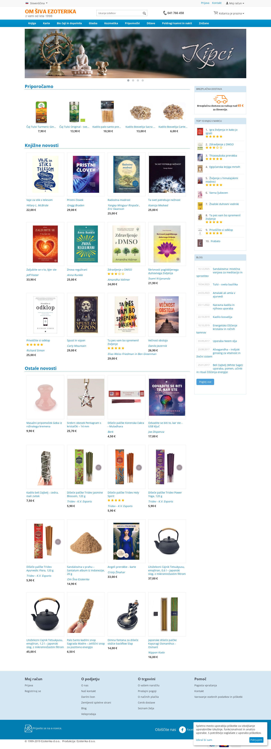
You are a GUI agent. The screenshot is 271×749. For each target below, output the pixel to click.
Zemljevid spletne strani (96, 702)
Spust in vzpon (76, 340)
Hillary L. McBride (37, 205)
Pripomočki (132, 23)
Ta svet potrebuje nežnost (164, 200)
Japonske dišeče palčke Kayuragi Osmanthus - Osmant (162, 643)
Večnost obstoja (158, 340)
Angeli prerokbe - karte (122, 567)
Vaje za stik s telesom (39, 200)
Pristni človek (75, 200)
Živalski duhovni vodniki (224, 204)
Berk (110, 431)
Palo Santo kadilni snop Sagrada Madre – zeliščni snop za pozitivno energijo (86, 643)
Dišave (151, 23)
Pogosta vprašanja (205, 685)
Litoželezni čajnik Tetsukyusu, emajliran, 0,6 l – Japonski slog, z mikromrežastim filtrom (167, 570)
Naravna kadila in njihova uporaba (224, 306)
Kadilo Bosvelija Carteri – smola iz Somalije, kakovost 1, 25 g (173, 126)
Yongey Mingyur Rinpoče (123, 205)
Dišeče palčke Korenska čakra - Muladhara (126, 424)
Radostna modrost (119, 200)
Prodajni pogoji (147, 691)
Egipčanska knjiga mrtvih (224, 167)
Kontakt (217, 3)
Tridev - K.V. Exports (79, 501)
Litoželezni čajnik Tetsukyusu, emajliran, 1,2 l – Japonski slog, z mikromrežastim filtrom (45, 643)
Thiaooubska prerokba (223, 155)
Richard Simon (35, 350)
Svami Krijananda (159, 278)
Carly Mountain (76, 346)
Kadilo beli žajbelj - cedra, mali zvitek (42, 494)
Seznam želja (146, 708)
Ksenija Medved (158, 205)
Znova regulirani (77, 269)
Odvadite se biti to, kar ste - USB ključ (165, 424)
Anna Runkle (75, 275)
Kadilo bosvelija (222, 317)
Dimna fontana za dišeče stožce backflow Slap (123, 641)
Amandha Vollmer (119, 279)
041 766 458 (175, 13)
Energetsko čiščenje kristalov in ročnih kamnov (216, 329)
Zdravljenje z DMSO (120, 269)
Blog (84, 708)
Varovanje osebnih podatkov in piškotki (218, 697)
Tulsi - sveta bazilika (225, 284)
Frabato (215, 241)
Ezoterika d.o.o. (86, 741)
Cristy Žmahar (116, 572)
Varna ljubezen (218, 192)
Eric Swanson (116, 209)
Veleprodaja (88, 714)
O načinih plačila (148, 697)
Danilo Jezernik (157, 346)
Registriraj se (33, 691)
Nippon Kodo (156, 652)
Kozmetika (111, 23)
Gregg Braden (75, 205)
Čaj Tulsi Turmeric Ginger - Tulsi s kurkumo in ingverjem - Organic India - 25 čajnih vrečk (41, 126)
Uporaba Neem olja (225, 341)
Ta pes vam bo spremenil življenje (123, 342)
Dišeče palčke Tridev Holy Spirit (123, 494)
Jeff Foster (32, 275)
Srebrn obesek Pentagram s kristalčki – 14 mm (84, 424)
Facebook (188, 729)
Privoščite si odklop (38, 340)
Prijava (205, 3)
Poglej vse (205, 382)
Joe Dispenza (156, 431)
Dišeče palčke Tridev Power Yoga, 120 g (165, 494)
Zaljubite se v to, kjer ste (41, 269)
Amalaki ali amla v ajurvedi (224, 294)
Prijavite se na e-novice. (43, 728)
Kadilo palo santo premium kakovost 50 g (107, 126)
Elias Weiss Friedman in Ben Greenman (132, 354)
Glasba (93, 23)
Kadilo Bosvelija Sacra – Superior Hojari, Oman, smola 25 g (140, 126)
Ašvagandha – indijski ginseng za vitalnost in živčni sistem (218, 353)
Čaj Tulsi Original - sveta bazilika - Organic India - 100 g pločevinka (74, 126)
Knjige (32, 23)
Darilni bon (88, 697)
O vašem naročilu (148, 685)
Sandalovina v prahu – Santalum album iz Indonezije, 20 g (86, 570)
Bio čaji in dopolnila (69, 23)
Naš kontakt (88, 691)
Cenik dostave (146, 702)
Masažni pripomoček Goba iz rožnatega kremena (44, 424)
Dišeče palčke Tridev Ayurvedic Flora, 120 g (40, 568)
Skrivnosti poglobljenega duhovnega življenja (163, 271)
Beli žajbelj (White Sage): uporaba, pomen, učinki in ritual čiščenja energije (219, 368)
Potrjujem (256, 740)
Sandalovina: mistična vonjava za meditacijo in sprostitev (219, 272)
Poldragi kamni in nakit (177, 23)
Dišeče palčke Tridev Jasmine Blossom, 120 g (85, 494)
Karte (46, 23)
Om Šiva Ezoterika (78, 579)
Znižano (204, 23)
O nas (84, 685)
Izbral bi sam (204, 740)
